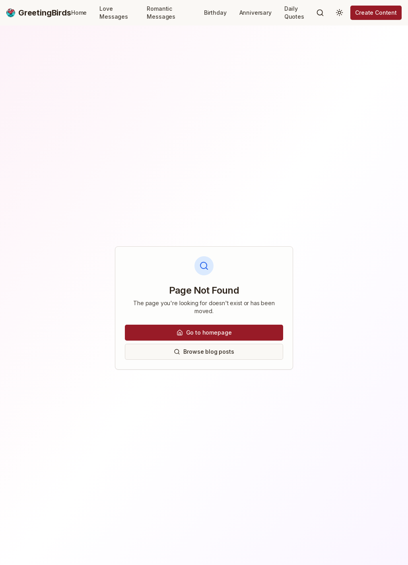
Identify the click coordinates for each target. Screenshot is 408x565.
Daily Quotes (294, 12)
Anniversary (255, 12)
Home (79, 12)
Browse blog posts (204, 351)
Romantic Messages (161, 12)
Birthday (215, 12)
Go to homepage (204, 332)
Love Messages (113, 12)
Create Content (376, 12)
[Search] (320, 13)
